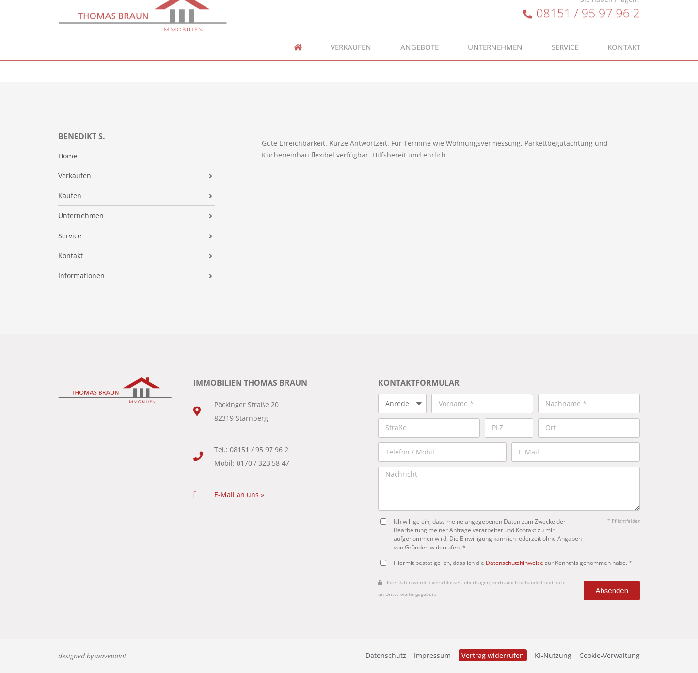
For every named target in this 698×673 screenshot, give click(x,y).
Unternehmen (495, 36)
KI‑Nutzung (553, 655)
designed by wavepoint (92, 655)
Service (565, 36)
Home (67, 156)
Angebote (419, 36)
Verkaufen (351, 36)
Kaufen (69, 196)
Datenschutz (385, 655)
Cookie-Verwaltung (609, 655)
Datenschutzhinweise (514, 562)
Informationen (81, 276)
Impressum (432, 655)
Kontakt (623, 36)
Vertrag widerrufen (492, 655)
